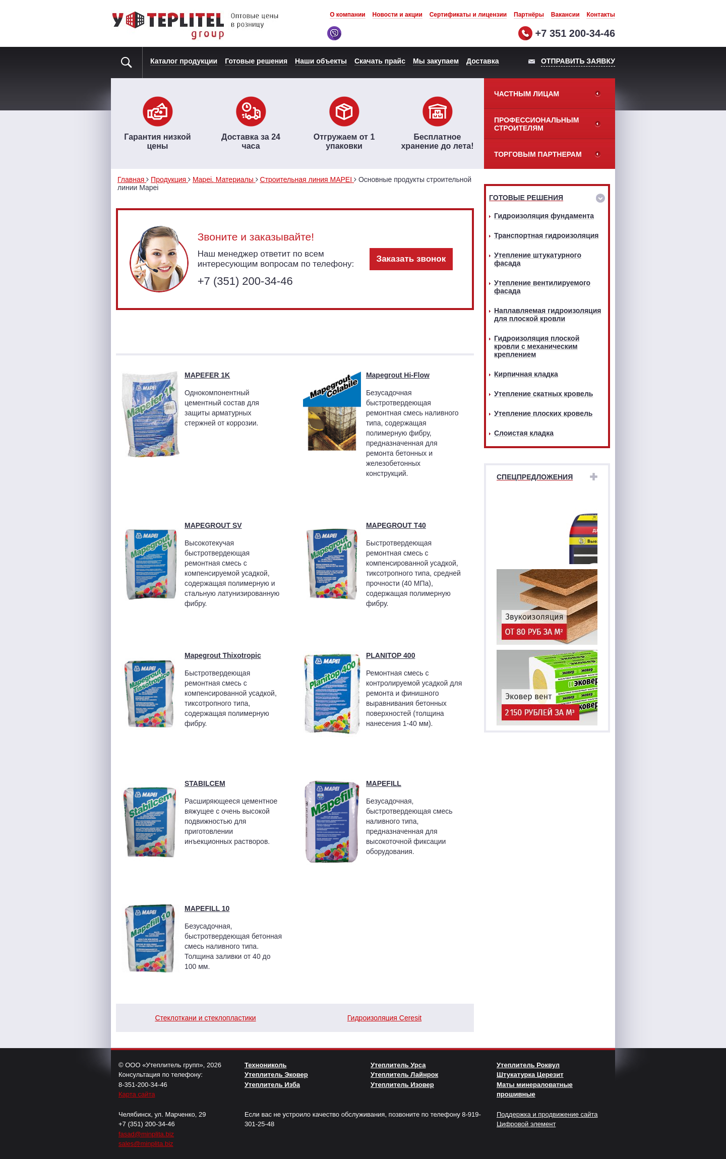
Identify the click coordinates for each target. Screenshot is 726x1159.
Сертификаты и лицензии (468, 14)
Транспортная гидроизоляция (546, 235)
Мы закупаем (436, 61)
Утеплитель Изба (272, 1084)
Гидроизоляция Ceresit (384, 1018)
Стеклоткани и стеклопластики (205, 1018)
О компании (348, 14)
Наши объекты (321, 61)
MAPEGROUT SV (213, 525)
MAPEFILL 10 (207, 908)
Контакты (600, 14)
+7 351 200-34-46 (575, 33)
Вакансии (565, 14)
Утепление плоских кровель (543, 413)
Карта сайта (136, 1094)
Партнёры (529, 14)
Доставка (482, 61)
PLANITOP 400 (390, 655)
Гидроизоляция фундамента (544, 216)
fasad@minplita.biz (146, 1134)
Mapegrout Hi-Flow (398, 375)
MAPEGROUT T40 (396, 525)
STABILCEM (205, 783)
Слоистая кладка (524, 433)
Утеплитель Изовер (402, 1084)
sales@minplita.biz (145, 1143)
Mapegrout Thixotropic (223, 655)
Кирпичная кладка (526, 374)
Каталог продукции (183, 61)
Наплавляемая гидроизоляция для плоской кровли (547, 315)
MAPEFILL (383, 783)
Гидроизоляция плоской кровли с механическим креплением (536, 346)
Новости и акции (397, 14)
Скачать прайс (379, 61)
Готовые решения (256, 61)
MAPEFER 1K (207, 375)
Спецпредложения (535, 477)
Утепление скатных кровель (543, 394)
